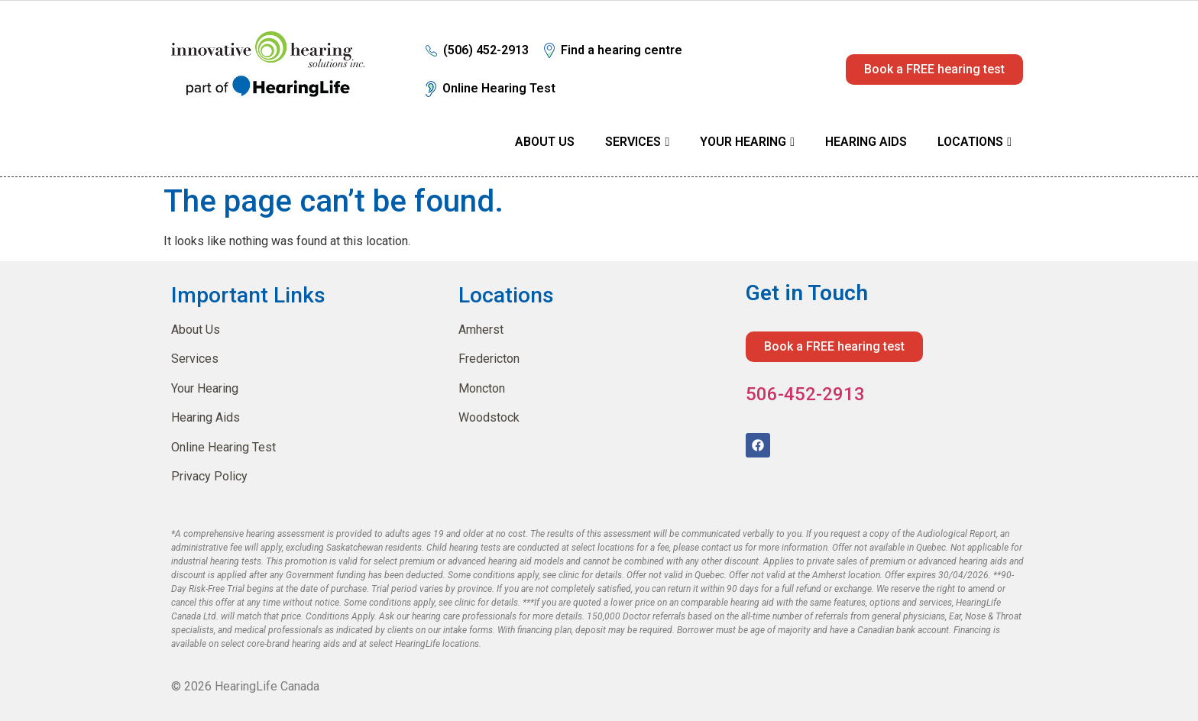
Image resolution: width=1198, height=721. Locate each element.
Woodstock (489, 416)
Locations (970, 141)
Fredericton (489, 358)
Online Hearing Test (223, 446)
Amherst (480, 329)
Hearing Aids (866, 141)
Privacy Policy (209, 475)
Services (633, 141)
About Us (545, 141)
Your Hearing (743, 141)
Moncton (481, 387)
